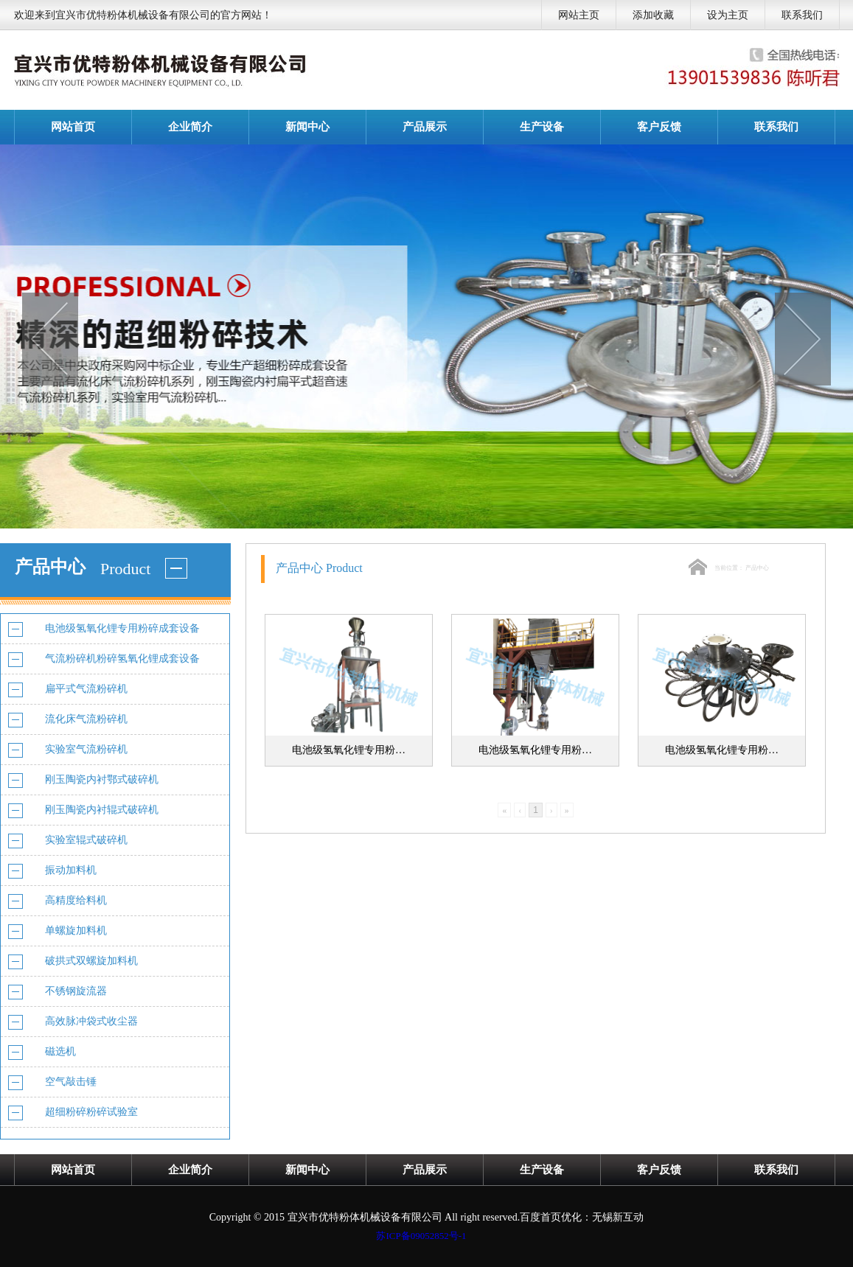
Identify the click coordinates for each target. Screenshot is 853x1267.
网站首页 (73, 127)
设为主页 (727, 15)
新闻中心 (307, 127)
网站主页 (578, 15)
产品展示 (425, 127)
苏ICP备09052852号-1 (421, 1235)
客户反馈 (659, 127)
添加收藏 (653, 15)
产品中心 (757, 568)
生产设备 (542, 127)
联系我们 (802, 15)
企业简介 (190, 127)
